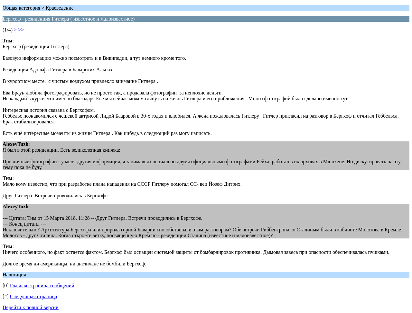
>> (21, 29)
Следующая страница (33, 296)
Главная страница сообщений (42, 285)
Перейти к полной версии (31, 307)
